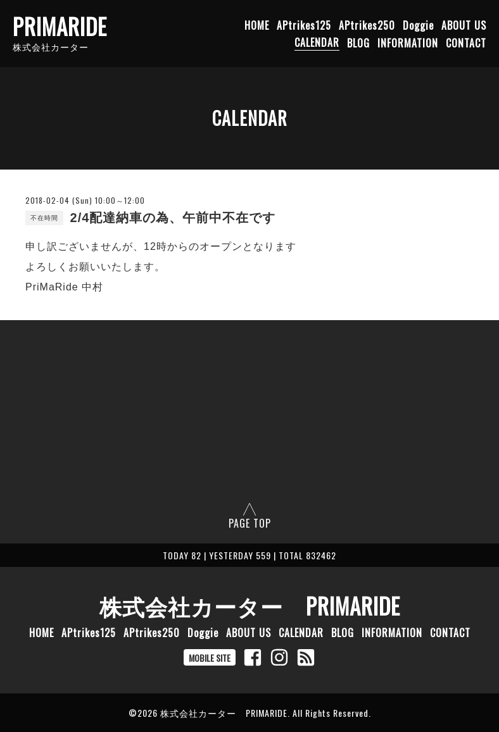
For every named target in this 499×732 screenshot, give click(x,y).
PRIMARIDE (60, 26)
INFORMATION (407, 42)
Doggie (418, 24)
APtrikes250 (367, 24)
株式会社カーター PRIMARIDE (249, 605)
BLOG (358, 42)
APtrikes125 (304, 24)
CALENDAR (316, 42)
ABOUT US (463, 24)
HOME (256, 24)
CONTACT (466, 42)
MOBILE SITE (210, 657)
